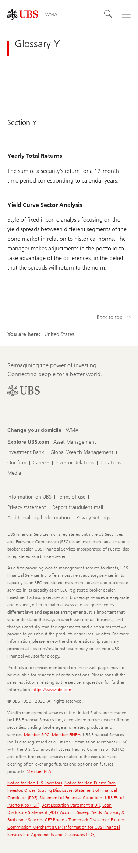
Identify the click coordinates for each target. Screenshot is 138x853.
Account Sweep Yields (81, 812)
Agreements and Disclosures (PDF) (63, 834)
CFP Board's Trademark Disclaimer (77, 819)
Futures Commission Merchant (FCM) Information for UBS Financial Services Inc (66, 827)
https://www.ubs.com (52, 689)
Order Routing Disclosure (48, 790)
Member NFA (38, 771)
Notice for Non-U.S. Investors (34, 783)
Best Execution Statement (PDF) (71, 805)
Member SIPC (37, 734)
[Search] (108, 14)
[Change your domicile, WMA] (72, 430)
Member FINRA (66, 734)
